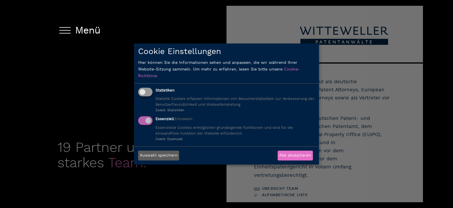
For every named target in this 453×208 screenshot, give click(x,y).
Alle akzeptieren (295, 155)
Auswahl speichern (159, 155)
